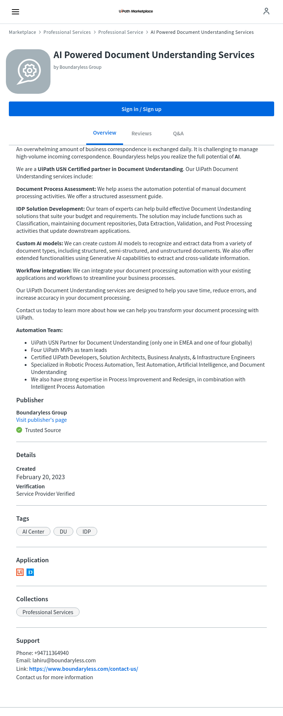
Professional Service (120, 32)
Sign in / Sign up (142, 109)
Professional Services (67, 32)
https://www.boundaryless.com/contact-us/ (83, 668)
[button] (33, 531)
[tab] (104, 135)
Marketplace (22, 32)
